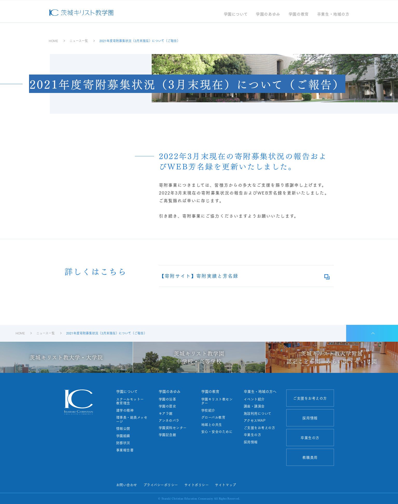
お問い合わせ (126, 484)
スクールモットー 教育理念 (132, 401)
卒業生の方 (252, 435)
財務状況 (123, 443)
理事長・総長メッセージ (132, 419)
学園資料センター (173, 428)
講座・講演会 (254, 406)
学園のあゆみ (268, 14)
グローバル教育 (213, 417)
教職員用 (309, 457)
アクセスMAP (255, 420)
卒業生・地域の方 (333, 14)
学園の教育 (299, 14)
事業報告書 (125, 450)
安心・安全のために (217, 431)
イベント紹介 (254, 399)
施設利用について (257, 413)
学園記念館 (167, 435)
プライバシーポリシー (160, 484)
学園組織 (123, 436)
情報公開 (123, 428)
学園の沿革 (167, 399)
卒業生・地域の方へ (260, 391)
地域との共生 (211, 424)
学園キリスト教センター (217, 401)
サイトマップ (225, 484)
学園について (236, 14)
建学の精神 (125, 410)
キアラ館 (166, 413)
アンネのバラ (169, 420)
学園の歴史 (167, 406)
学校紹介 (208, 410)
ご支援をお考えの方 (259, 428)
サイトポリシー (196, 484)
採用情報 (251, 442)
